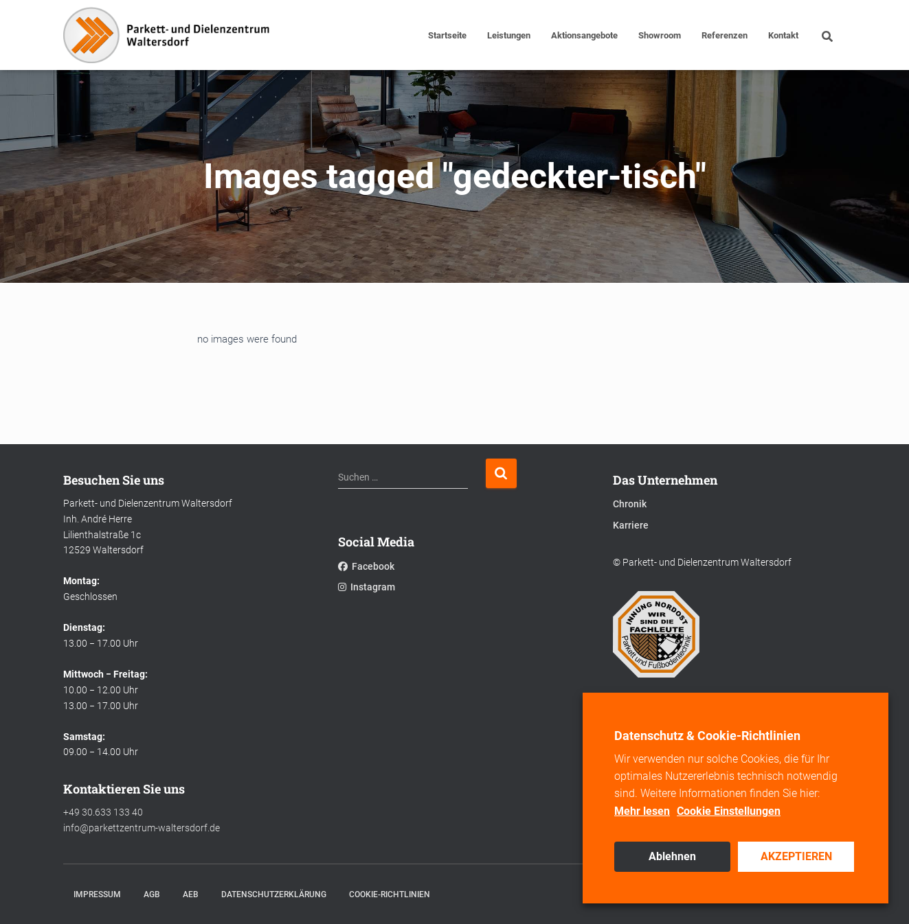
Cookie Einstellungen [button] (729, 811)
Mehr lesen (642, 811)
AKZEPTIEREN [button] (796, 856)
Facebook (366, 566)
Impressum (97, 894)
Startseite (447, 35)
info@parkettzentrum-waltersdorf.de (141, 827)
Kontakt (783, 35)
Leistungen (508, 35)
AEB (191, 894)
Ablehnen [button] (672, 856)
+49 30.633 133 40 (103, 812)
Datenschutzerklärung (273, 894)
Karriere (631, 525)
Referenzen (725, 35)
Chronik (630, 503)
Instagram (366, 586)
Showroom (659, 35)
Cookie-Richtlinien (389, 894)
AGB (152, 894)
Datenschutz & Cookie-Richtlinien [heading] (707, 735)
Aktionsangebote (584, 35)
